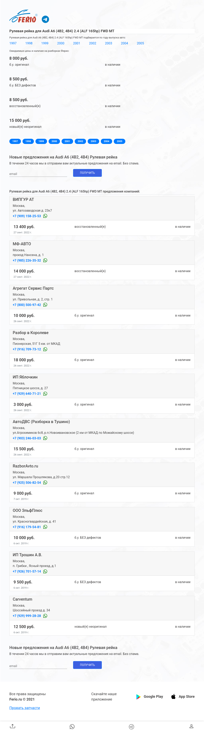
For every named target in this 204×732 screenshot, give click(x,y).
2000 (60, 43)
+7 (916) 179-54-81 (27, 527)
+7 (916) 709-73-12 (27, 349)
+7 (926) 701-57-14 (27, 571)
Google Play (153, 696)
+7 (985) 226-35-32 (27, 260)
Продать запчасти (24, 708)
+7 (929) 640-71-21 (27, 394)
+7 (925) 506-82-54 (27, 483)
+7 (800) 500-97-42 (27, 305)
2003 (108, 43)
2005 (140, 43)
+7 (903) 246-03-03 (27, 438)
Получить (87, 172)
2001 (76, 43)
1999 (44, 43)
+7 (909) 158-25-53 (27, 216)
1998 (28, 43)
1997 (13, 43)
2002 (92, 43)
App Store (187, 696)
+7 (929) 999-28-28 (27, 616)
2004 (124, 43)
